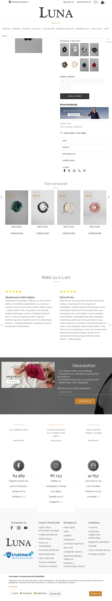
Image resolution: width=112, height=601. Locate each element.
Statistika (27, 593)
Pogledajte (18, 479)
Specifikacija (84, 192)
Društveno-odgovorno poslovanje (94, 573)
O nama (93, 565)
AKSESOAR (34, 42)
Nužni (15, 593)
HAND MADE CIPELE (19, 38)
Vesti (66, 569)
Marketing (41, 593)
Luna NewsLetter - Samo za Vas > (58, 38)
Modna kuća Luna (9, 42)
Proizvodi (24, 42)
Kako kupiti (69, 565)
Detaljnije (13, 586)
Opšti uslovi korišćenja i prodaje (49, 567)
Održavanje (84, 199)
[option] (19, 38)
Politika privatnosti (48, 573)
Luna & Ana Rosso (92, 38)
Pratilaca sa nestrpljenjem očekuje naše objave (56, 524)
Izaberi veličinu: (67, 114)
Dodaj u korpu (74, 134)
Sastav (84, 185)
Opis (84, 179)
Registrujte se (84, 2)
